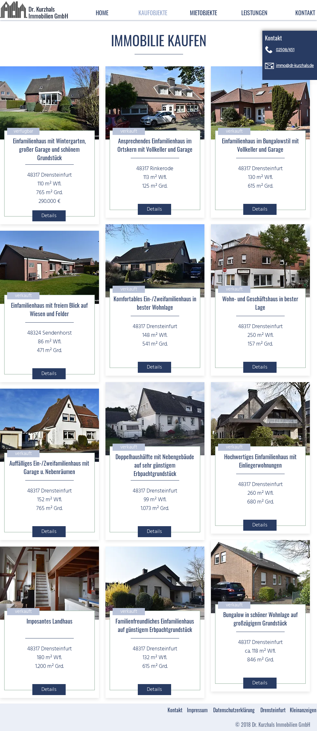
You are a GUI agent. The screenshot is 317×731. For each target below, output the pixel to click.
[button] (254, 12)
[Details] (49, 215)
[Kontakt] (174, 710)
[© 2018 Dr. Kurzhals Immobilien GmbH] (272, 724)
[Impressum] (197, 710)
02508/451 (285, 50)
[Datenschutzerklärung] (234, 710)
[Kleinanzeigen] (303, 710)
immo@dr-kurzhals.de (295, 65)
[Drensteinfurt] (273, 710)
